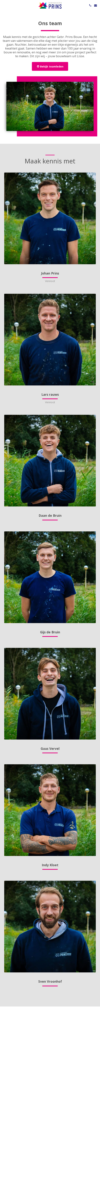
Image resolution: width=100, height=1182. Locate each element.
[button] (4, 5)
